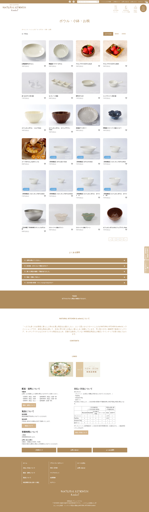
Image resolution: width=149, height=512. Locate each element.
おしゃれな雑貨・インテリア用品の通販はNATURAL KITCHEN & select (74, 505)
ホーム (24, 29)
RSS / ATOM (53, 468)
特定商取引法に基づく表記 (31, 482)
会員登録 (52, 477)
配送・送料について (29, 405)
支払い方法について (81, 432)
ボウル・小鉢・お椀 (45, 29)
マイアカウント (54, 473)
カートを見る (81, 463)
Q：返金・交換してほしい (32, 277)
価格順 (117, 33)
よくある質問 (110, 450)
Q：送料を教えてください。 (32, 260)
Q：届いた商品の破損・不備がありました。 (37, 271)
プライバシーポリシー (56, 463)
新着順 (124, 33)
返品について (29, 426)
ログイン (140, 1)
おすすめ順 (108, 34)
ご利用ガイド (116, 1)
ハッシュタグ (32, 29)
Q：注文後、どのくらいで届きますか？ (36, 266)
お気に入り (134, 1)
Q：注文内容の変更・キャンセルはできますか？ (38, 282)
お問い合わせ (125, 1)
